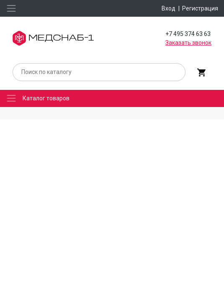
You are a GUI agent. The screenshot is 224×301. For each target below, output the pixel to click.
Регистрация (200, 8)
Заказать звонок (188, 42)
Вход (168, 8)
